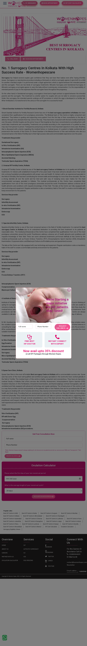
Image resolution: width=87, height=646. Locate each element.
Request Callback (62, 327)
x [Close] (69, 290)
